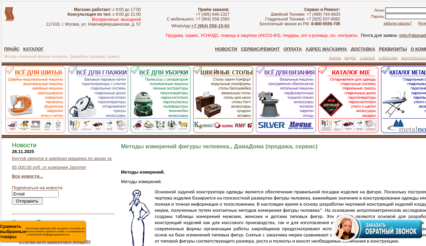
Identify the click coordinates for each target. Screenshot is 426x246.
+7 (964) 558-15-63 (211, 25)
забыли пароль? (397, 23)
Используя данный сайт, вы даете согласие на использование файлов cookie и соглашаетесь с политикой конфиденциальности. (42, 231)
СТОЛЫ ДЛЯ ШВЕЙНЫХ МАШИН (54, 241)
